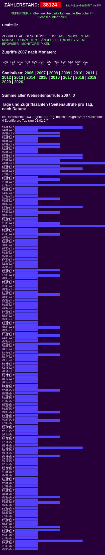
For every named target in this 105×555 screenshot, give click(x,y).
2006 (29, 73)
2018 (79, 77)
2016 (55, 77)
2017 (67, 77)
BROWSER (10, 44)
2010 (78, 73)
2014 (30, 77)
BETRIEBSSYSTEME (71, 40)
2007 (41, 73)
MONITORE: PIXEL (35, 44)
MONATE (9, 40)
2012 (6, 77)
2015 (43, 77)
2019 (92, 77)
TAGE (61, 36)
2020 (6, 82)
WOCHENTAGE (80, 36)
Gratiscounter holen (52, 17)
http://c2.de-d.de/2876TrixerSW (83, 5)
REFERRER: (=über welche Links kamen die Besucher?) (52, 13)
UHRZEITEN (27, 40)
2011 (90, 73)
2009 (65, 73)
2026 (18, 82)
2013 (18, 77)
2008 (53, 73)
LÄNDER (46, 40)
